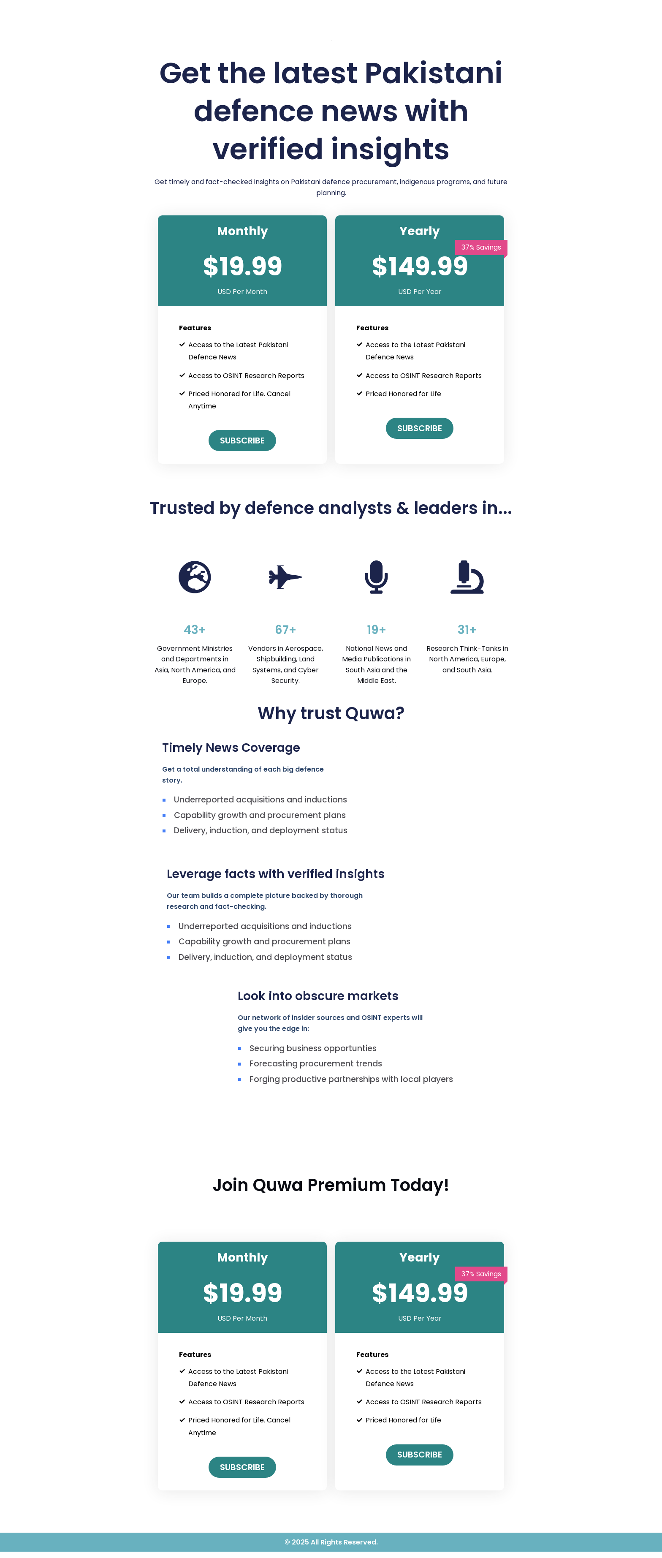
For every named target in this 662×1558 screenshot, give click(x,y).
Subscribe (242, 440)
